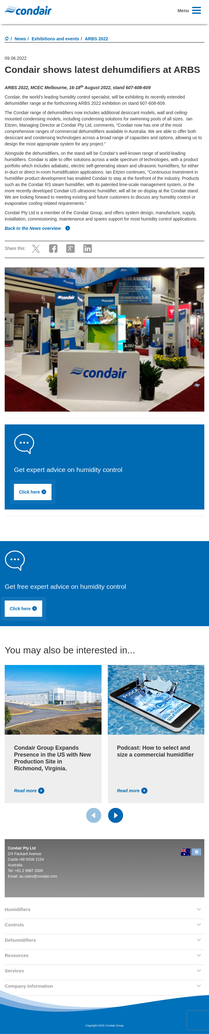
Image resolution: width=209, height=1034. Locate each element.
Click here (78, 494)
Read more (29, 791)
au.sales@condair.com (38, 876)
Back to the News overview (37, 228)
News (20, 38)
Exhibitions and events (55, 38)
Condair (28, 10)
